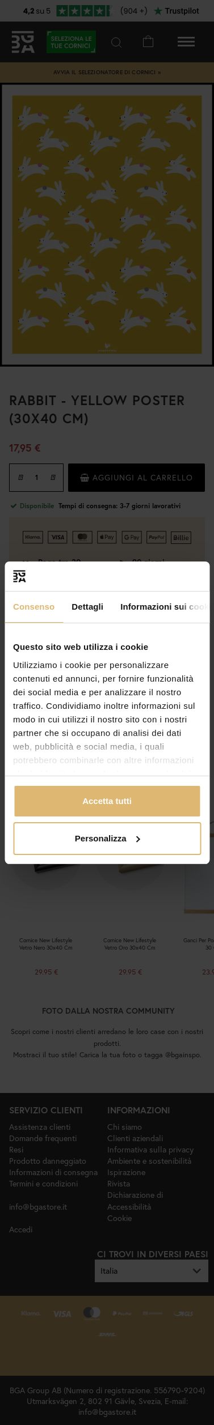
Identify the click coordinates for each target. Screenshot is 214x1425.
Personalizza (107, 838)
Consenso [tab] (33, 606)
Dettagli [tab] (87, 606)
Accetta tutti (107, 801)
